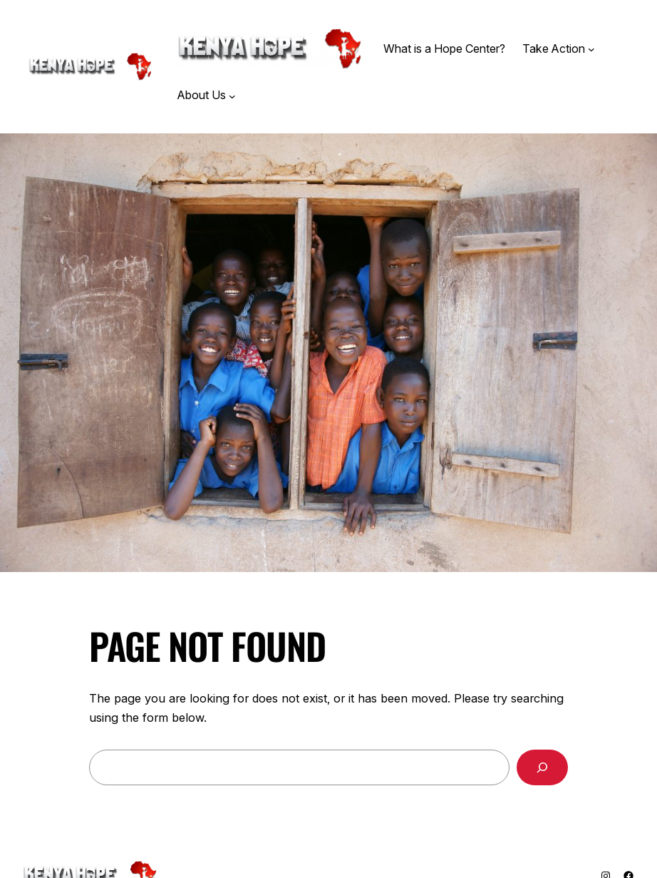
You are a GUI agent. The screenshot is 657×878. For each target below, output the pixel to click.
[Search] (542, 767)
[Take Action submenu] (591, 49)
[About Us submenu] (232, 95)
